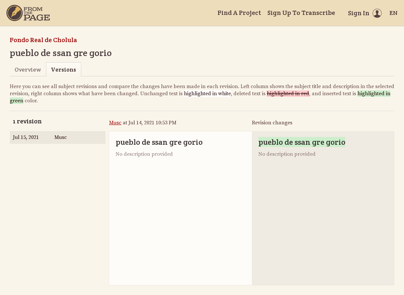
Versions (63, 69)
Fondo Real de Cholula (43, 40)
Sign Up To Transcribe (301, 12)
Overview (28, 69)
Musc (115, 122)
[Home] (28, 13)
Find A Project (239, 12)
